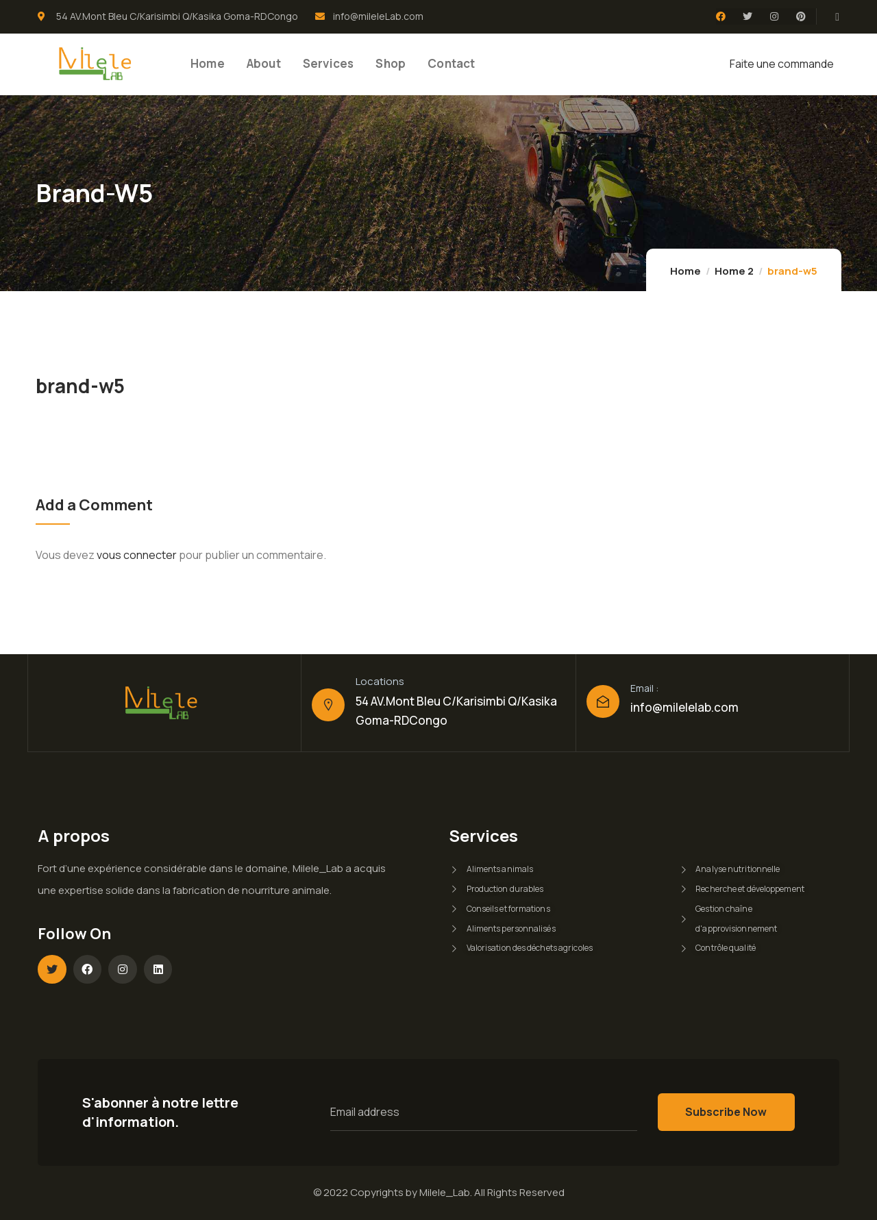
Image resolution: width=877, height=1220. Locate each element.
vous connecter (137, 554)
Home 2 (734, 271)
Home (685, 271)
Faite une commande (782, 63)
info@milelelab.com (684, 707)
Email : (644, 688)
